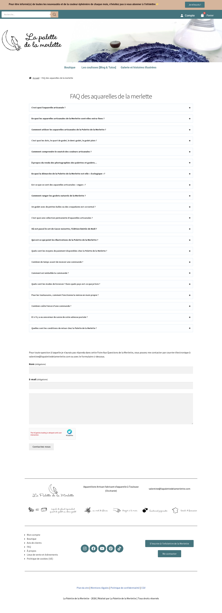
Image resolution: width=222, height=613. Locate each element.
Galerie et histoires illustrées (138, 67)
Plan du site (83, 587)
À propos (31, 550)
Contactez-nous (41, 446)
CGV (143, 587)
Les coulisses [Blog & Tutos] (99, 67)
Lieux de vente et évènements (42, 554)
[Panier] (202, 15)
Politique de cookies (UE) (40, 558)
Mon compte (33, 534)
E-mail (38, 379)
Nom (37, 364)
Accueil (36, 78)
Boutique (69, 67)
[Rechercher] (54, 14)
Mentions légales (100, 587)
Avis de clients (34, 542)
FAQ (29, 546)
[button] (70, 67)
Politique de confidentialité (125, 587)
